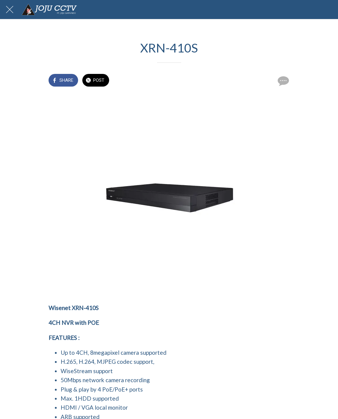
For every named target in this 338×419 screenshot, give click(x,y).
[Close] (9, 9)
